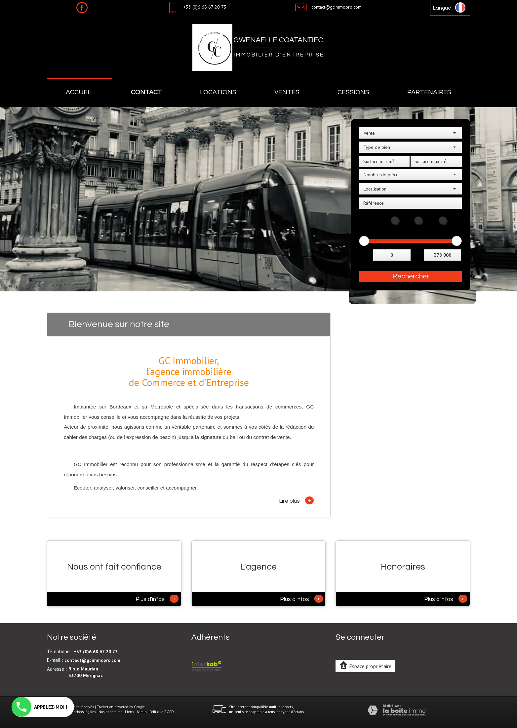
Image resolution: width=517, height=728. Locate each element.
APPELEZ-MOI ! (39, 707)
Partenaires (429, 92)
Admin (142, 711)
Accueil (79, 92)
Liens (129, 711)
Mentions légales (82, 711)
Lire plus (296, 500)
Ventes (286, 92)
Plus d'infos (157, 599)
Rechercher (410, 276)
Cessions (353, 92)
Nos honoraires (110, 711)
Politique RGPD (161, 711)
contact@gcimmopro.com (336, 7)
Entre (365, 254)
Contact (146, 92)
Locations (218, 92)
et (418, 254)
